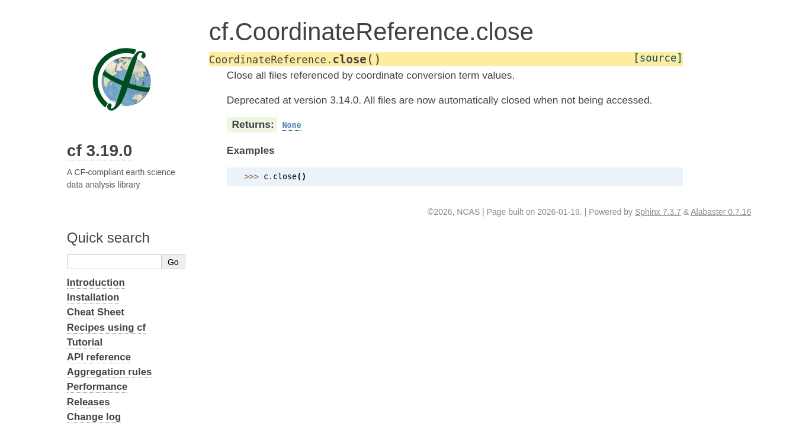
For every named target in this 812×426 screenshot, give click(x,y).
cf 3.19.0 (100, 150)
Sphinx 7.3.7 (658, 212)
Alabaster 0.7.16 (721, 212)
